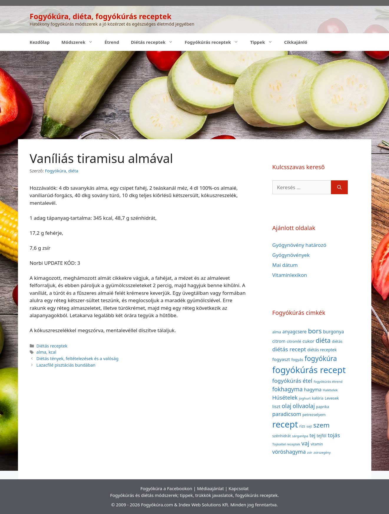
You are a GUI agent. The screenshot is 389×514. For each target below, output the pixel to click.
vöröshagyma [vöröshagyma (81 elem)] (289, 451)
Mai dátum (285, 265)
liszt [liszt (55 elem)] (276, 406)
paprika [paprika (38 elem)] (322, 406)
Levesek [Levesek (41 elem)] (332, 398)
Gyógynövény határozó (299, 245)
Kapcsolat (239, 488)
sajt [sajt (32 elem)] (309, 426)
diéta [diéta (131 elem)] (323, 340)
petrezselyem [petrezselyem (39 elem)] (314, 414)
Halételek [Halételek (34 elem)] (330, 390)
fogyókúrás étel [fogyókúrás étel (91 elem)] (292, 380)
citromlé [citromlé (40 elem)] (294, 341)
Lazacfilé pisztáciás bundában (66, 365)
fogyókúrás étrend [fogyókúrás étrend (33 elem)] (328, 381)
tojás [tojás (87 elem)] (334, 435)
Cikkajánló (295, 42)
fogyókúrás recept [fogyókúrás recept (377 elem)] (309, 370)
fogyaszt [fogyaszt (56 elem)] (281, 359)
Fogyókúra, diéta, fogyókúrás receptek (101, 16)
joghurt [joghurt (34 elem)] (305, 398)
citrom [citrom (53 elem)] (279, 341)
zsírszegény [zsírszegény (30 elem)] (322, 452)
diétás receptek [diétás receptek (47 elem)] (322, 349)
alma (41, 352)
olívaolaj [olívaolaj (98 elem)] (304, 406)
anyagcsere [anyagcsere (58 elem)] (294, 331)
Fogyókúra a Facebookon (166, 488)
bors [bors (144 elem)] (315, 330)
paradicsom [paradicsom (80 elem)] (286, 413)
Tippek (264, 42)
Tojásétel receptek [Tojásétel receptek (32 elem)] (286, 444)
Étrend (112, 42)
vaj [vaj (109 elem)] (305, 443)
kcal (52, 352)
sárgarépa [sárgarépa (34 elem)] (300, 436)
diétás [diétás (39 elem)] (337, 341)
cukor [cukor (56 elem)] (308, 341)
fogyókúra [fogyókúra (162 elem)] (320, 358)
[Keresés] (339, 187)
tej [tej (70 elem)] (312, 435)
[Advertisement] (194, 95)
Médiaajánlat (210, 488)
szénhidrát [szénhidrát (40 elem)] (281, 435)
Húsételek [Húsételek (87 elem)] (285, 397)
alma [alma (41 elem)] (276, 332)
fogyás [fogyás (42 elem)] (297, 359)
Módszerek (80, 42)
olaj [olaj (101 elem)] (287, 406)
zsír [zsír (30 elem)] (309, 452)
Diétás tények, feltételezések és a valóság (78, 358)
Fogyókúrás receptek (214, 42)
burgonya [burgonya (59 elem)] (333, 331)
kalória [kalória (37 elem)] (318, 398)
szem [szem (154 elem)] (321, 425)
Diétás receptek (155, 42)
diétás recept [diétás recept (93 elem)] (289, 349)
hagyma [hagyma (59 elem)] (312, 389)
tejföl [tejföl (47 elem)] (321, 435)
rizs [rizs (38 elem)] (302, 426)
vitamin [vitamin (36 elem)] (317, 444)
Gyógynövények (291, 255)
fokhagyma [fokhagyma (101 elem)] (287, 389)
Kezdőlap (40, 42)
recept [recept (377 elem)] (285, 424)
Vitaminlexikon (289, 275)
